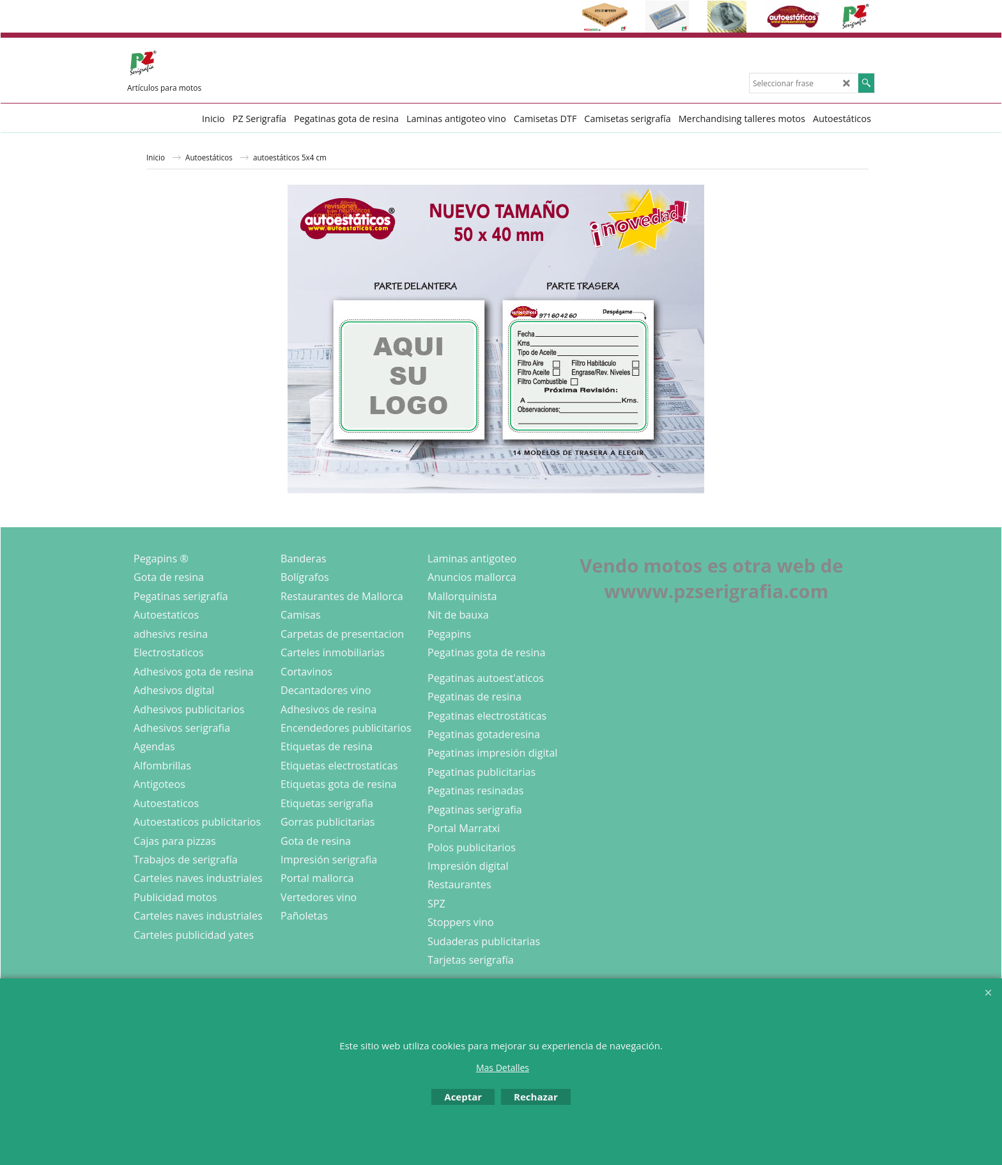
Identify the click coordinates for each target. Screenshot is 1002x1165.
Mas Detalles (502, 1067)
